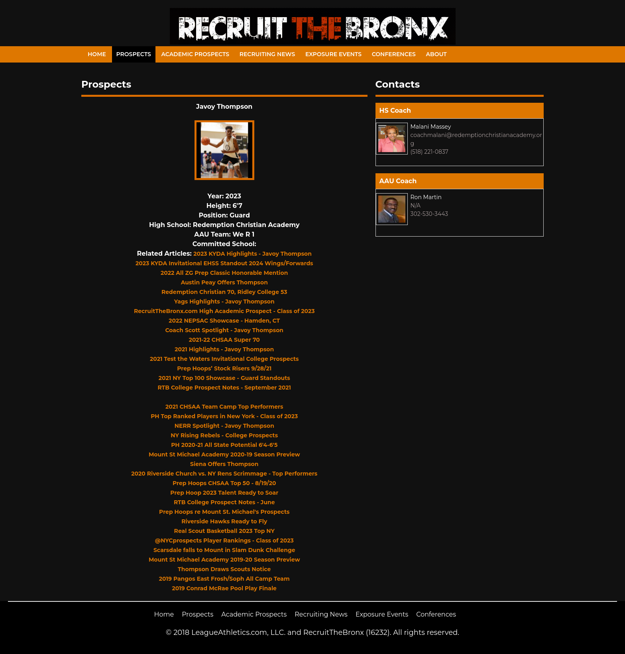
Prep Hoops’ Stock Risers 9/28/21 (224, 368)
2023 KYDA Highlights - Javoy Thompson (252, 253)
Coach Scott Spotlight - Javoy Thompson (224, 330)
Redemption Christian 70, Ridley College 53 (224, 292)
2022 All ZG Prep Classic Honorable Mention (224, 272)
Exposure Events (333, 54)
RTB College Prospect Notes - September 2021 (224, 387)
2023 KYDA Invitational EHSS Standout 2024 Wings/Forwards (224, 263)
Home (97, 54)
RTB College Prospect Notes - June (224, 502)
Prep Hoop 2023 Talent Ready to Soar (224, 492)
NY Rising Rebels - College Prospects (224, 435)
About (436, 54)
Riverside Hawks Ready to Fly (224, 521)
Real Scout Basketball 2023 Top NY (224, 531)
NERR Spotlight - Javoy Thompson (224, 425)
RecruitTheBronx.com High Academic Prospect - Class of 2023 (224, 311)
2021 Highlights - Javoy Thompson (224, 349)
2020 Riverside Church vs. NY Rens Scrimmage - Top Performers (224, 473)
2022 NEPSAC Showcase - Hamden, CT (224, 320)
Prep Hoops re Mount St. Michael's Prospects (224, 511)
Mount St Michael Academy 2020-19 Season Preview (224, 454)
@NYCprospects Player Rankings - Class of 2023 (224, 540)
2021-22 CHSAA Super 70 (224, 339)
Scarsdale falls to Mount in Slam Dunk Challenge (224, 550)
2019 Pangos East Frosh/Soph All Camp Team (224, 578)
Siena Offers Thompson (224, 464)
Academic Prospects (195, 54)
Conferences (394, 54)
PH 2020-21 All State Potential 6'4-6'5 (224, 444)
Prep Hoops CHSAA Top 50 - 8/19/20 (224, 483)
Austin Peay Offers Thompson (224, 282)
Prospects (133, 54)
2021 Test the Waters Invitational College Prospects (224, 358)
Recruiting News (267, 54)
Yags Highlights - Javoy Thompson (224, 301)
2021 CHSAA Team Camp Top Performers (224, 406)
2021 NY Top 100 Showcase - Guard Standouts (224, 378)
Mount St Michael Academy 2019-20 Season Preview (224, 559)
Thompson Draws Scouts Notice (224, 569)
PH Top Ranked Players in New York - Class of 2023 (224, 416)
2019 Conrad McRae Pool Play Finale (224, 588)
